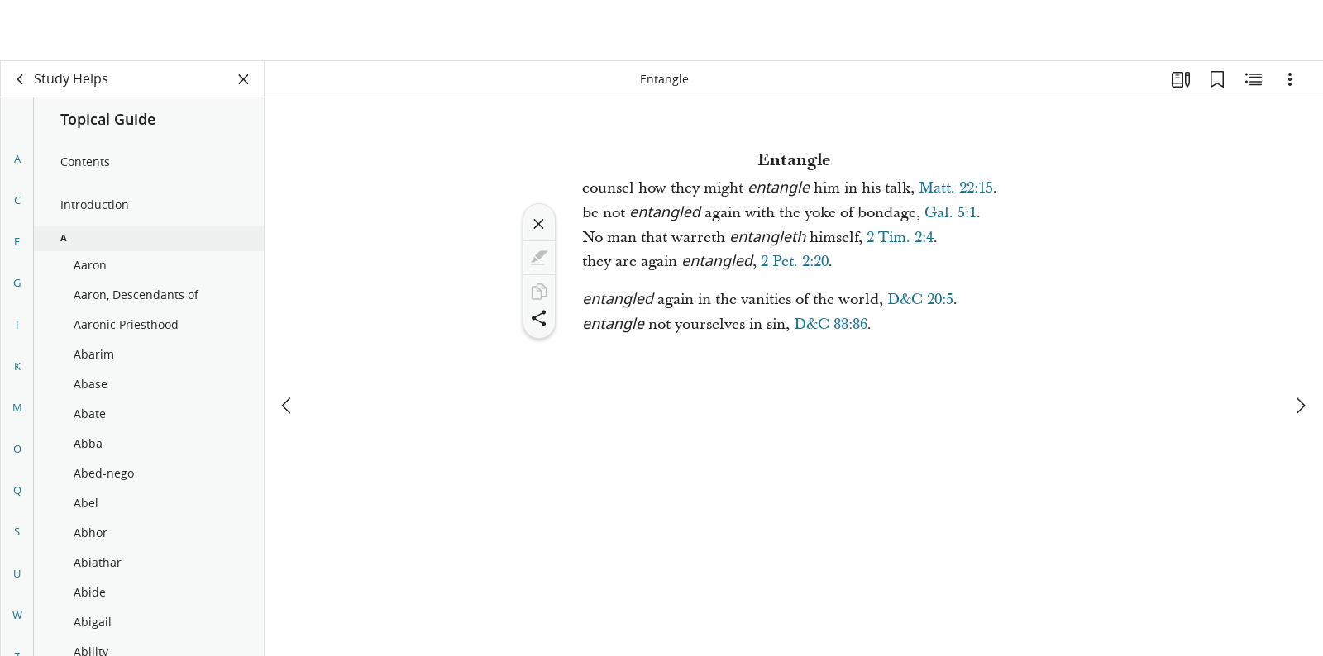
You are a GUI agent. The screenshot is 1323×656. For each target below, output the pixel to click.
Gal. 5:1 (950, 212)
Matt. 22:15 (956, 188)
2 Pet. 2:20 (795, 261)
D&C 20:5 (920, 299)
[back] (20, 79)
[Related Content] (1253, 79)
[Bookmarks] (1217, 79)
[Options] (1289, 79)
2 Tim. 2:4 (900, 237)
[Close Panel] (244, 79)
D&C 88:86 (830, 324)
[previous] (287, 344)
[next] (1299, 344)
